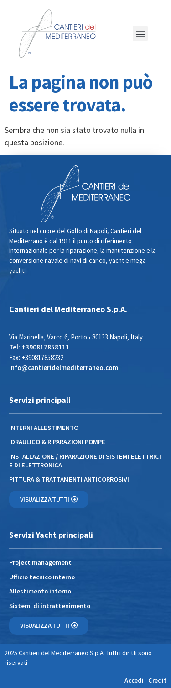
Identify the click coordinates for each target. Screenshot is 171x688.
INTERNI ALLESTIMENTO (43, 427)
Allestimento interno (40, 591)
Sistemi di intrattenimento (49, 606)
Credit (157, 680)
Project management (40, 562)
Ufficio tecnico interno (42, 577)
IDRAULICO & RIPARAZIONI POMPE (57, 442)
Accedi (134, 680)
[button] (140, 33)
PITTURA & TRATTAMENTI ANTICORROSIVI (69, 479)
